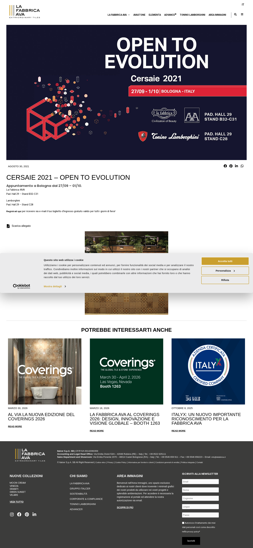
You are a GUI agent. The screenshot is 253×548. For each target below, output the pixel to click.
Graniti (14, 488)
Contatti (216, 462)
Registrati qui (14, 211)
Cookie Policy (124, 462)
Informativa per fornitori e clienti (148, 462)
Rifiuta (225, 535)
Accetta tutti (225, 516)
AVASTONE (139, 15)
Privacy (112, 462)
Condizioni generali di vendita (179, 462)
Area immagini (217, 15)
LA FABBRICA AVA (79, 483)
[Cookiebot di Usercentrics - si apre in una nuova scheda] (21, 541)
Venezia (14, 485)
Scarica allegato (21, 225)
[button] (225, 166)
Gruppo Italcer (80, 488)
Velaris (14, 494)
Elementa (155, 15)
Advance (170, 14)
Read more (15, 426)
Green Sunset (18, 491)
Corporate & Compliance (86, 498)
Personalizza (225, 525)
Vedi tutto (17, 501)
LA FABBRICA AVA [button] (119, 15)
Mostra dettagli (53, 541)
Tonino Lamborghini (192, 15)
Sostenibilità (78, 493)
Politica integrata (203, 462)
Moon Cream (18, 482)
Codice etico (101, 462)
